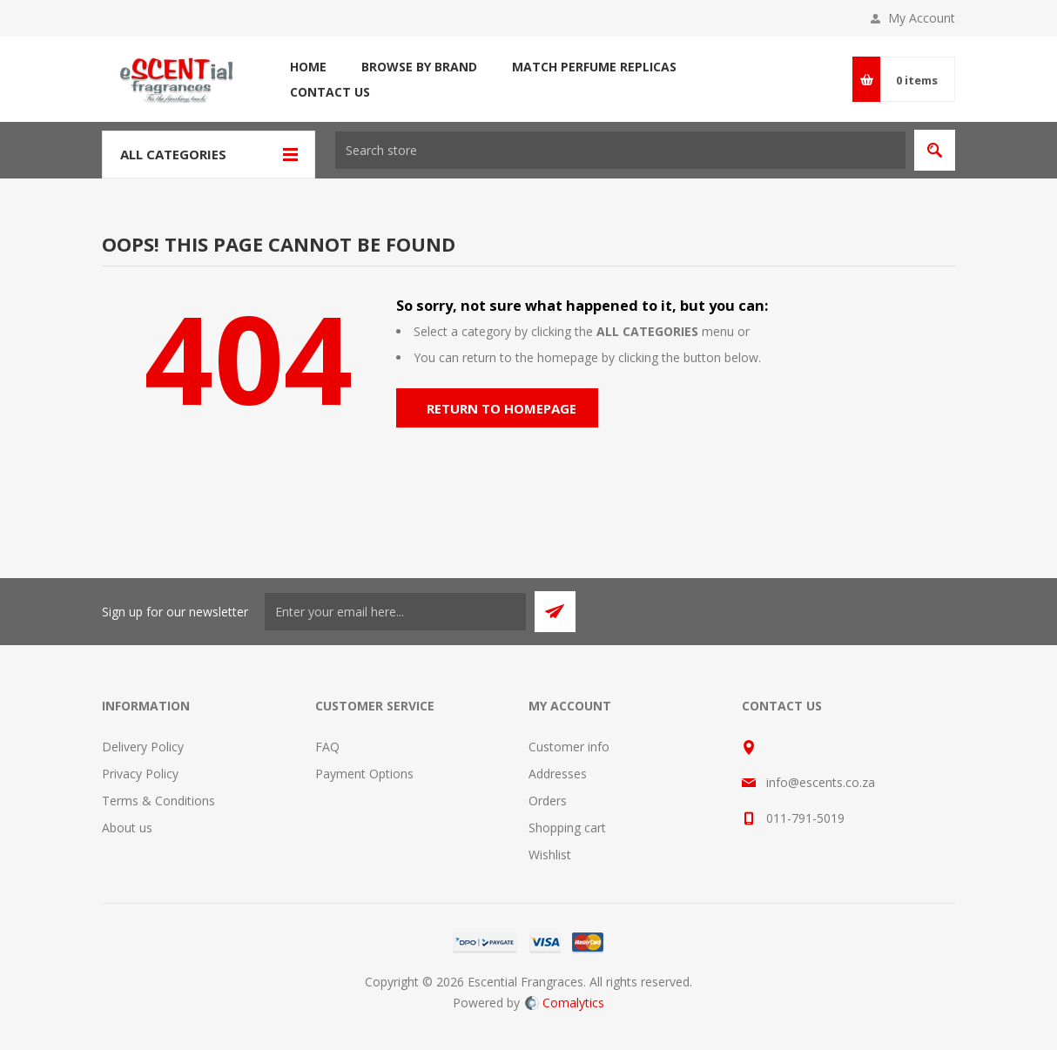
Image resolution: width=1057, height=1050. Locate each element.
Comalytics (564, 1002)
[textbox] (620, 150)
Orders (547, 800)
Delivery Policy (143, 746)
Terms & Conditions (158, 800)
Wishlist (549, 854)
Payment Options (364, 773)
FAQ (327, 746)
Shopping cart (567, 827)
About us (127, 827)
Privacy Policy (140, 773)
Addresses (557, 773)
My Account (921, 18)
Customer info (568, 746)
